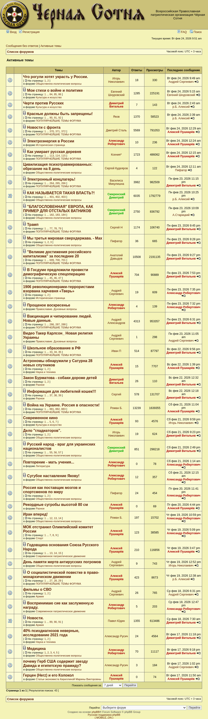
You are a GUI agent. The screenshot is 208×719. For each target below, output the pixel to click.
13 (55, 518)
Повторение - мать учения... (48, 462)
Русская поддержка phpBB (104, 714)
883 (63, 409)
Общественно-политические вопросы (59, 83)
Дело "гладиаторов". (42, 431)
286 (51, 324)
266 (63, 183)
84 (50, 94)
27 (50, 580)
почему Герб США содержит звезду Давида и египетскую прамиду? (55, 663)
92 (59, 117)
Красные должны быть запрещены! (60, 114)
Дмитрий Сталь (116, 130)
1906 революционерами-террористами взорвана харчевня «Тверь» (58, 289)
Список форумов (20, 52)
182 (51, 214)
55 (50, 452)
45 (50, 278)
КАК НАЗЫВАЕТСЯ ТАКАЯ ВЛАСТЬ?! (61, 193)
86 (59, 94)
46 (55, 278)
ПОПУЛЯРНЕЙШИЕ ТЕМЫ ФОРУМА (58, 120)
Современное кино (40, 418)
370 (51, 131)
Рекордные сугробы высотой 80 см (55, 505)
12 (50, 518)
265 (57, 183)
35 (59, 352)
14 (59, 518)
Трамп (32, 225)
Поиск (196, 32)
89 (50, 621)
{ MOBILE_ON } (104, 717)
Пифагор (181, 170)
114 (57, 155)
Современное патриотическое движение (61, 556)
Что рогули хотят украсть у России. (55, 77)
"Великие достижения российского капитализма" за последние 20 (57, 254)
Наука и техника (46, 372)
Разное (40, 384)
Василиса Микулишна (116, 182)
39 (59, 395)
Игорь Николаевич (116, 80)
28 (55, 580)
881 (51, 409)
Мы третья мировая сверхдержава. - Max (64, 238)
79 (59, 228)
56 (55, 452)
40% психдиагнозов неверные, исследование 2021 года (51, 633)
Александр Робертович (116, 142)
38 (55, 395)
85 (55, 94)
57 (59, 452)
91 (55, 117)
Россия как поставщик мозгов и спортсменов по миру (52, 490)
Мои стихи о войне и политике (55, 90)
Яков (116, 116)
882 (57, 409)
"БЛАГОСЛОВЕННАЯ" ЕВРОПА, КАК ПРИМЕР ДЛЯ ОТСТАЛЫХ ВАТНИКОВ (58, 209)
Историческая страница (50, 145)
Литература (43, 466)
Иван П (116, 351)
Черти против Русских (43, 103)
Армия (40, 596)
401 (51, 196)
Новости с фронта (44, 127)
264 (51, 183)
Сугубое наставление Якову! (53, 476)
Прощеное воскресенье (48, 305)
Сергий (116, 394)
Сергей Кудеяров (116, 168)
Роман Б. (116, 408)
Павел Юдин (116, 621)
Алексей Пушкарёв (181, 132)
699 (51, 260)
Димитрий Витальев (116, 105)
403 (63, 196)
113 (51, 155)
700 (57, 260)
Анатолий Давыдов (116, 257)
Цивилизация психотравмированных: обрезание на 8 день (57, 166)
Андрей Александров (116, 321)
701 (63, 260)
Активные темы (51, 46)
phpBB (96, 712)
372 (63, 131)
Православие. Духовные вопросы (56, 309)
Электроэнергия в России (50, 141)
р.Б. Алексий (181, 106)
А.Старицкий (181, 215)
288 (63, 324)
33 (50, 352)
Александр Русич (116, 636)
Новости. (35, 618)
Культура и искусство (49, 97)
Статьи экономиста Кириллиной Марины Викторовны (68, 679)
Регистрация (29, 32)
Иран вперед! (35, 514)
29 (59, 580)
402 (57, 196)
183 (57, 214)
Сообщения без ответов (22, 46)
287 (57, 324)
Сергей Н (116, 227)
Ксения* (116, 154)
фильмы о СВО (37, 589)
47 (59, 278)
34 (55, 352)
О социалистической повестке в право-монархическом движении (61, 574)
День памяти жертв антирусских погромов (62, 562)
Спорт (39, 538)
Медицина (36, 649)
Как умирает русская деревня (54, 152)
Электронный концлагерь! (51, 179)
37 (50, 395)
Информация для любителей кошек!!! (61, 391)
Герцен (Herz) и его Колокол (48, 675)
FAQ (182, 32)
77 (50, 228)
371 (57, 131)
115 (63, 155)
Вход (11, 32)
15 (59, 553)
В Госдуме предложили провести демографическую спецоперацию (55, 272)
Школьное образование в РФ (54, 348)
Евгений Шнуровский (116, 93)
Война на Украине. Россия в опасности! (63, 405)
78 (55, 228)
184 (63, 214)
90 (50, 117)
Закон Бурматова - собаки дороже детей (60, 378)
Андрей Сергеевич (181, 81)
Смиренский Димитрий (116, 196)
